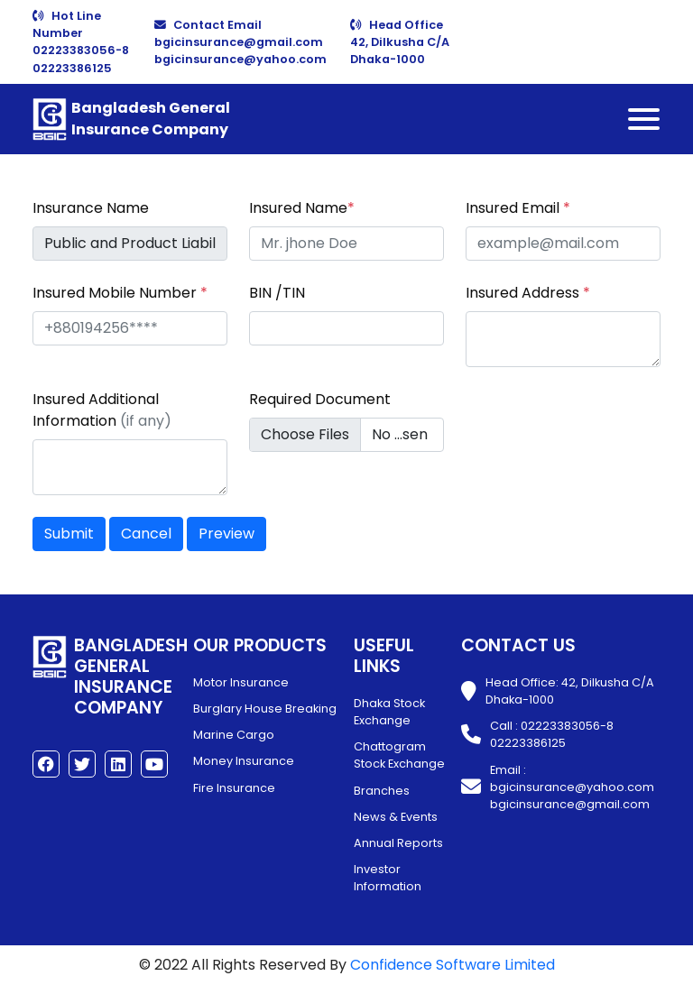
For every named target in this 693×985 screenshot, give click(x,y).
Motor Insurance (241, 682)
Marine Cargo (233, 734)
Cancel (146, 533)
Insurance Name (90, 208)
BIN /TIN (277, 292)
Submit (69, 533)
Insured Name (302, 208)
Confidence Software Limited (452, 964)
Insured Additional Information (101, 410)
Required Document (320, 399)
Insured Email (518, 208)
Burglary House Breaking (265, 708)
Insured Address (528, 292)
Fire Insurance (234, 788)
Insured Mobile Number (120, 292)
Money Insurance (243, 761)
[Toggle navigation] (644, 119)
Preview (226, 533)
